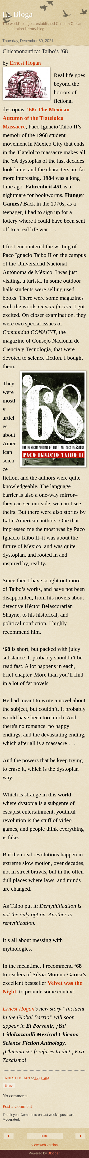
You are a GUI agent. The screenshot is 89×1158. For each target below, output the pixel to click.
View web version (44, 1145)
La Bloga (17, 14)
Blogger (53, 1153)
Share (9, 1085)
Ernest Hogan (25, 63)
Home (44, 1136)
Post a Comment (17, 1106)
